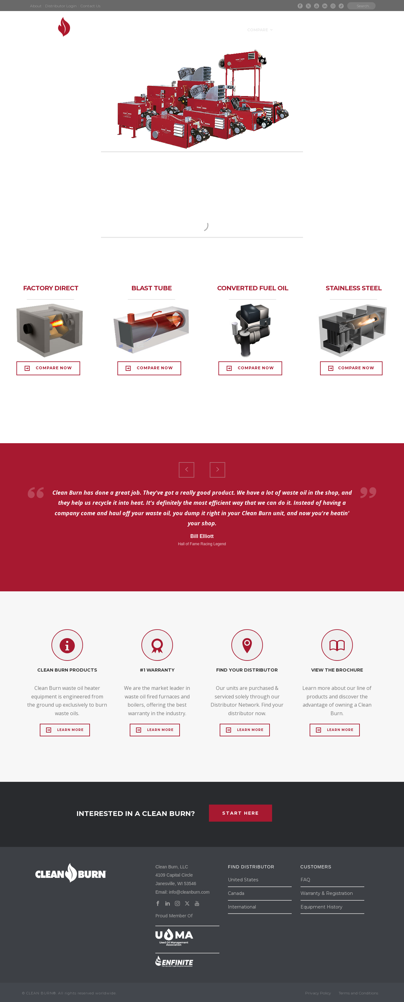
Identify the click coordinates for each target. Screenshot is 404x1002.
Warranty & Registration (326, 893)
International (242, 907)
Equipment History (321, 907)
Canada (236, 893)
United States (243, 880)
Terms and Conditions (358, 993)
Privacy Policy (318, 993)
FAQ (305, 880)
